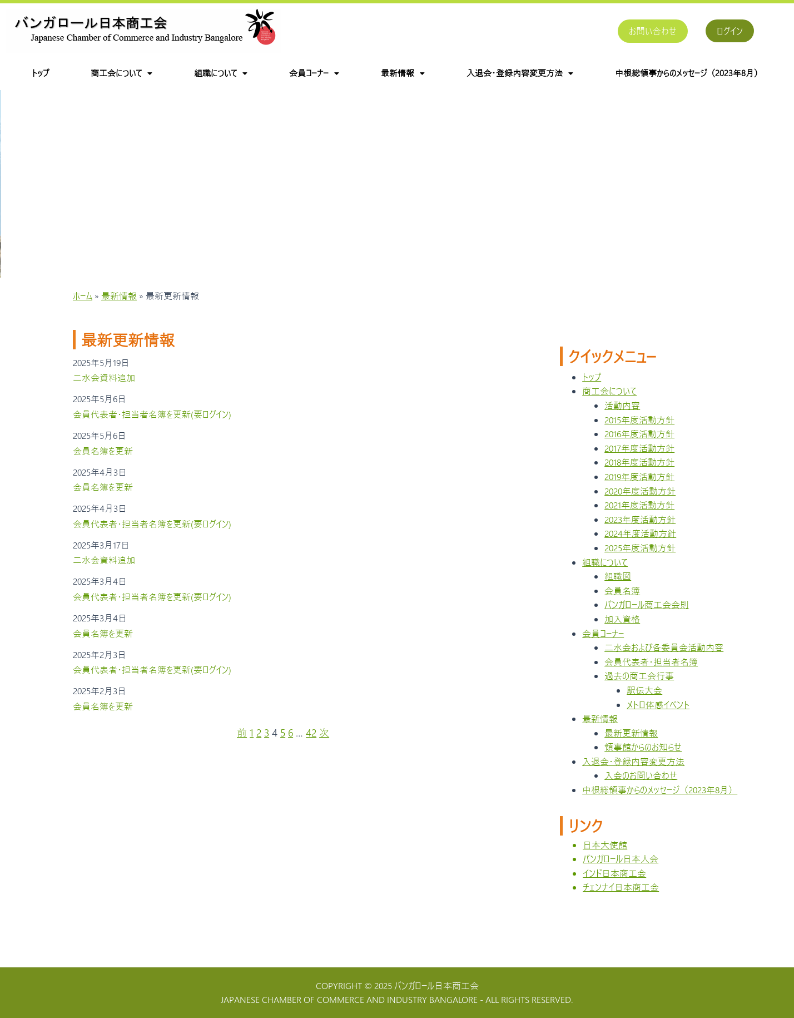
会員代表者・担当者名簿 (651, 672)
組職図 (617, 587)
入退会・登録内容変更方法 (520, 72)
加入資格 (622, 630)
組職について (220, 72)
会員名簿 (622, 601)
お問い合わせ (653, 31)
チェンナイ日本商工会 (621, 898)
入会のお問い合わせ (640, 786)
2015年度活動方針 (639, 430)
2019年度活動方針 (639, 487)
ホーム (82, 307)
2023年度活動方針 (640, 530)
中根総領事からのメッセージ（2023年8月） (688, 72)
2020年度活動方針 (640, 501)
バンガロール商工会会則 (646, 615)
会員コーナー (314, 72)
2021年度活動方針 (639, 516)
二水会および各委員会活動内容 (663, 658)
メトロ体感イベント (658, 715)
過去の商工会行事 (639, 687)
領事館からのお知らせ (643, 758)
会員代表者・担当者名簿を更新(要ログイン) (152, 425)
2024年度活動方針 (640, 544)
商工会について (121, 72)
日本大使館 (605, 855)
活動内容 (622, 416)
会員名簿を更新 (103, 461)
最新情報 (403, 72)
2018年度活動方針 (639, 473)
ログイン (730, 31)
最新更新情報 (631, 743)
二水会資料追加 (104, 388)
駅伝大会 (644, 701)
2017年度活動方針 (639, 459)
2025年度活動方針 (640, 559)
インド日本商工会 (614, 884)
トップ (40, 72)
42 (311, 743)
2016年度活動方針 (639, 445)
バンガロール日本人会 (620, 870)
